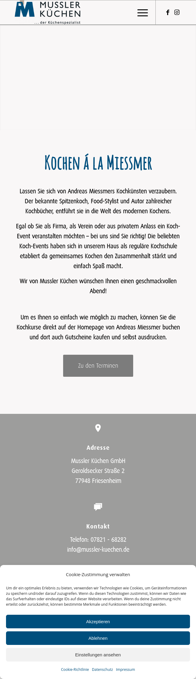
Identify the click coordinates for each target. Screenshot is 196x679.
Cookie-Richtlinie (75, 669)
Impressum (125, 669)
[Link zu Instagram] (176, 12)
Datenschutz (102, 669)
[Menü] (139, 12)
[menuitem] (139, 12)
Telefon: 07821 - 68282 (98, 540)
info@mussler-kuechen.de (98, 550)
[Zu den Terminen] (98, 366)
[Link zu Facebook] (167, 12)
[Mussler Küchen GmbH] (81, 12)
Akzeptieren (98, 621)
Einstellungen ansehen (98, 654)
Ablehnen (97, 638)
